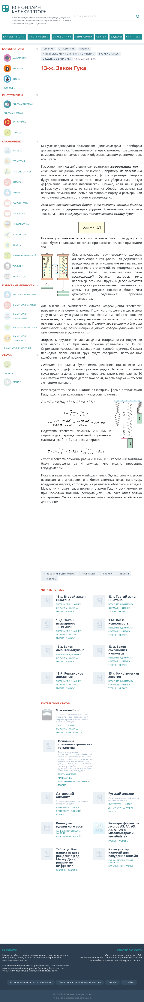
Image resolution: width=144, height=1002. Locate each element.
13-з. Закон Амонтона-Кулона (70, 648)
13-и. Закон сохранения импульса (117, 650)
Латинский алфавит (65, 795)
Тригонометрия (67, 774)
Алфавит (76, 811)
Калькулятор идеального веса (69, 825)
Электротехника (65, 725)
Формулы (61, 608)
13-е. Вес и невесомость (118, 621)
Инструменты (39, 36)
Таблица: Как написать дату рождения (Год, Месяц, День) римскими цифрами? (68, 857)
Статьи (101, 36)
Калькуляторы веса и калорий (68, 832)
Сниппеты (133, 36)
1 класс (75, 807)
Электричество (74, 733)
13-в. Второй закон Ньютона (71, 598)
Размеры (123, 841)
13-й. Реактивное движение (69, 675)
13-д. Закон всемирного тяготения (65, 623)
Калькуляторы (14, 36)
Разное (112, 841)
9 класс (70, 611)
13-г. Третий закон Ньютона (122, 598)
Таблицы (61, 870)
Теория (60, 611)
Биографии (83, 36)
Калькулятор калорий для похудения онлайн (123, 852)
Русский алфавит (122, 794)
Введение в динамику (57, 58)
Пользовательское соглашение (31, 982)
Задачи (116, 36)
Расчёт (77, 836)
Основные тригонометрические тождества (75, 744)
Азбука (60, 814)
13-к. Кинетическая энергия (123, 675)
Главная (48, 48)
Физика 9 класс (109, 53)
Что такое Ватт (68, 710)
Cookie (112, 982)
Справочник (62, 36)
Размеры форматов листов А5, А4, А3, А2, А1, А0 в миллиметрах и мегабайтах (124, 829)
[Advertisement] (91, 104)
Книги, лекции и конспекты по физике (68, 53)
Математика (65, 778)
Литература (62, 807)
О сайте (129, 982)
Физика (84, 48)
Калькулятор (63, 836)
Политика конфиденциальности (79, 982)
